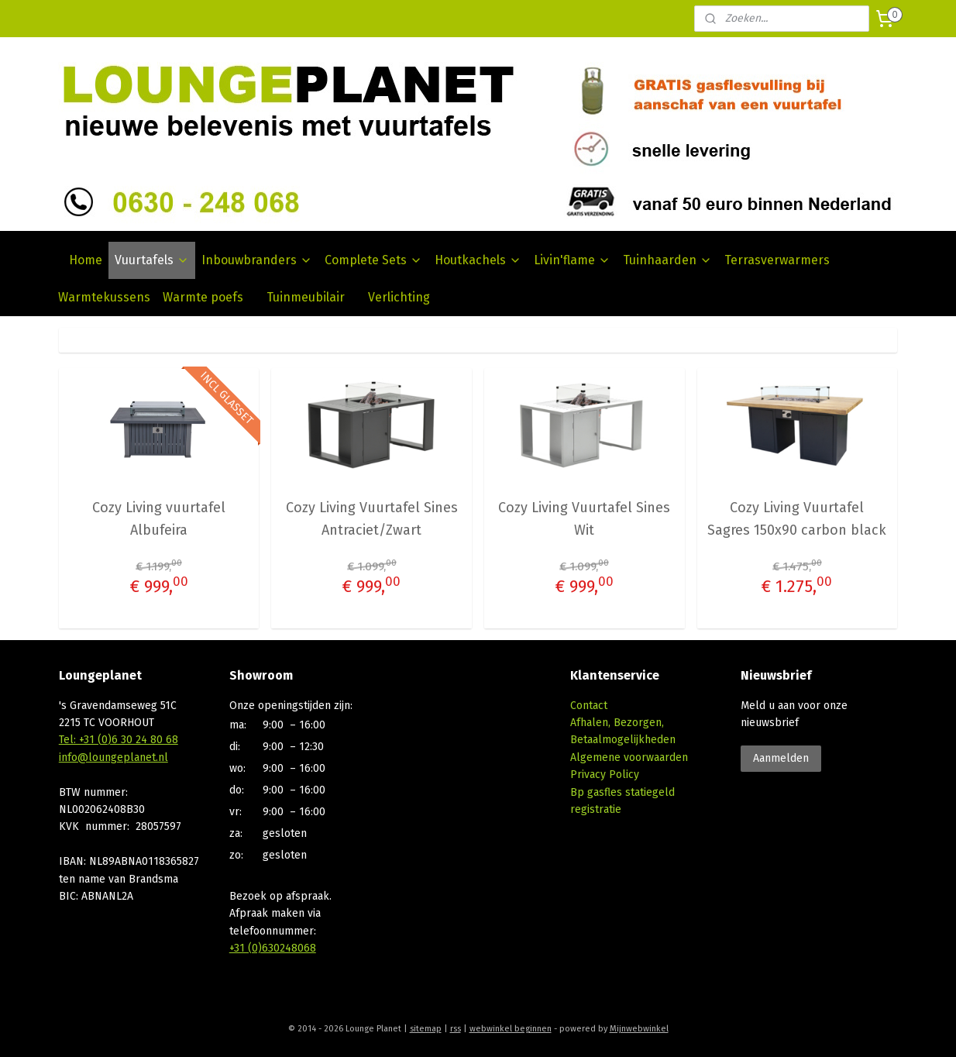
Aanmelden (781, 758)
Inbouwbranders (256, 260)
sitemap (426, 1029)
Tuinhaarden (667, 260)
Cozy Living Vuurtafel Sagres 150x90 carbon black (796, 519)
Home (85, 260)
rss (455, 1029)
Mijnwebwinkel (639, 1029)
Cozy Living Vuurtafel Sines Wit (584, 519)
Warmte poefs (203, 297)
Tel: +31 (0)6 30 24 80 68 (118, 739)
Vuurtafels (152, 260)
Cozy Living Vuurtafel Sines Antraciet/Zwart (372, 519)
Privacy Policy (604, 774)
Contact (588, 705)
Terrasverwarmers (777, 260)
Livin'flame (572, 260)
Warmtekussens (104, 297)
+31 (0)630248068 (272, 948)
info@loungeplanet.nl (113, 757)
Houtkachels (478, 260)
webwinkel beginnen (510, 1029)
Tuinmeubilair (306, 297)
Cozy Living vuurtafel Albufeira (158, 519)
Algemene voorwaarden (629, 757)
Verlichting (399, 297)
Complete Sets (373, 260)
